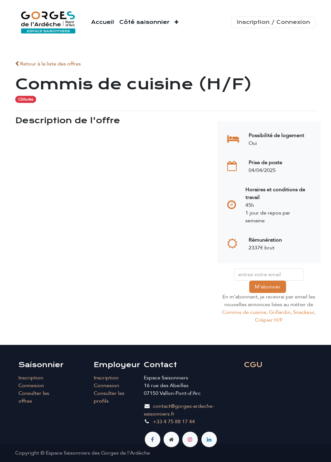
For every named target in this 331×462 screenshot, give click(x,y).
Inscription (30, 377)
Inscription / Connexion (273, 22)
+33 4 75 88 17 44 (174, 421)
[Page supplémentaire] (171, 439)
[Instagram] (190, 439)
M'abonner (268, 286)
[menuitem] (103, 22)
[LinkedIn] (209, 439)
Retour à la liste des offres (48, 63)
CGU (253, 365)
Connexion (31, 385)
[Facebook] (152, 439)
